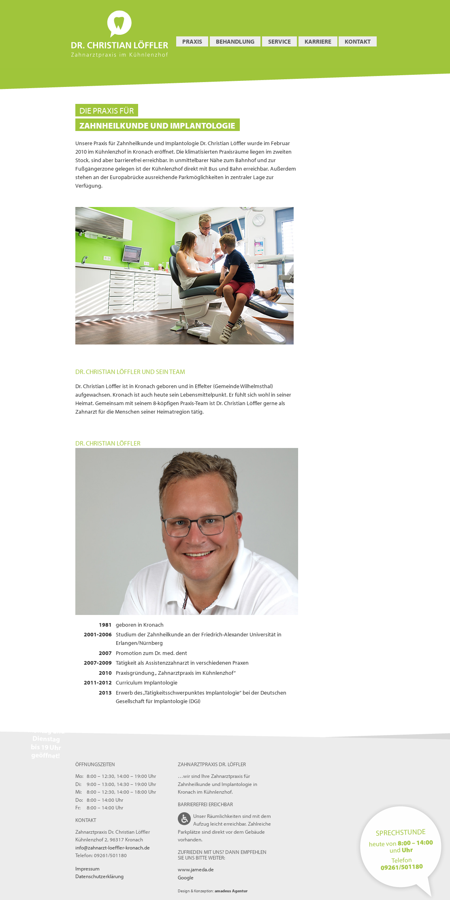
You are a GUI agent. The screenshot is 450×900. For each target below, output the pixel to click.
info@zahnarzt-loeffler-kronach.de (112, 847)
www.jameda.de (196, 869)
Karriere (318, 41)
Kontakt (358, 41)
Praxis (192, 41)
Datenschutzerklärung (99, 876)
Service (279, 41)
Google (186, 877)
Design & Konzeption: (212, 891)
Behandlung (235, 41)
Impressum (87, 868)
